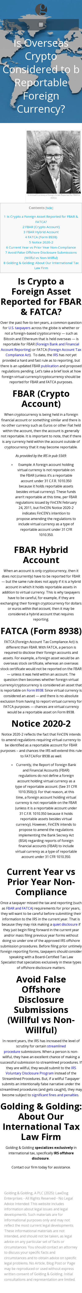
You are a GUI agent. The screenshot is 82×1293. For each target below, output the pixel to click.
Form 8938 (35, 690)
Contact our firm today (29, 1167)
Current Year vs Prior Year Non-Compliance (41, 247)
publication (50, 366)
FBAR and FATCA (19, 908)
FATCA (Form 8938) (41, 237)
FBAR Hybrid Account (41, 232)
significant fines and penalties (55, 1095)
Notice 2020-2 (41, 242)
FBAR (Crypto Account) (41, 227)
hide (49, 208)
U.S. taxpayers (19, 328)
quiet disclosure (65, 924)
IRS (55, 355)
